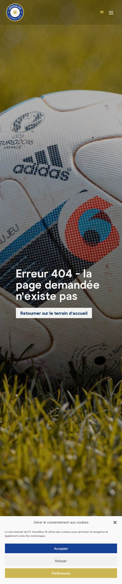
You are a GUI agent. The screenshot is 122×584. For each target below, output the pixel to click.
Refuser (61, 561)
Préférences (61, 573)
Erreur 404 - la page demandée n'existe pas (58, 285)
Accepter (61, 548)
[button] (115, 522)
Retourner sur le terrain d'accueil (53, 314)
